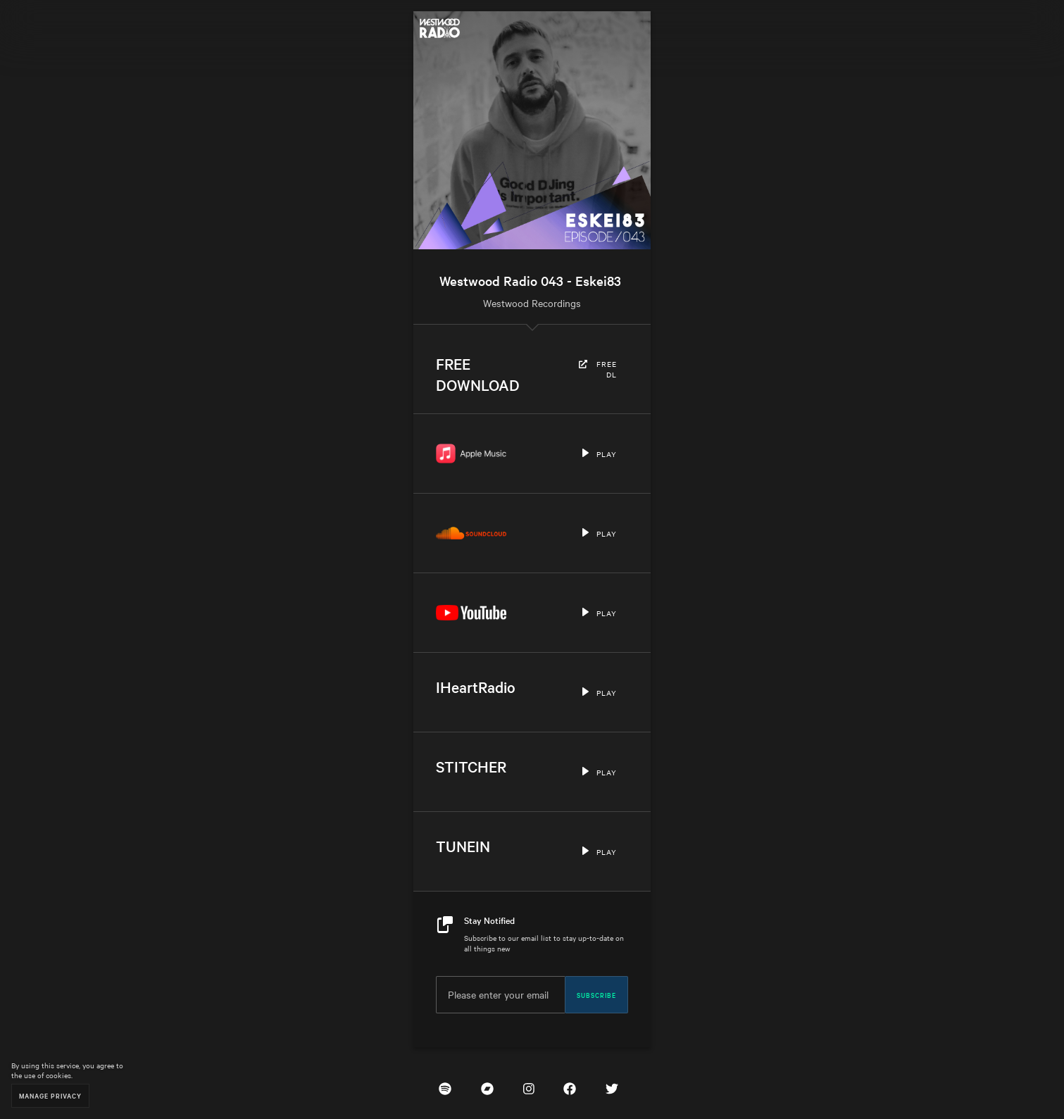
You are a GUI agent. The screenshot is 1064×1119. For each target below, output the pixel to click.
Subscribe (596, 994)
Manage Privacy (50, 1095)
